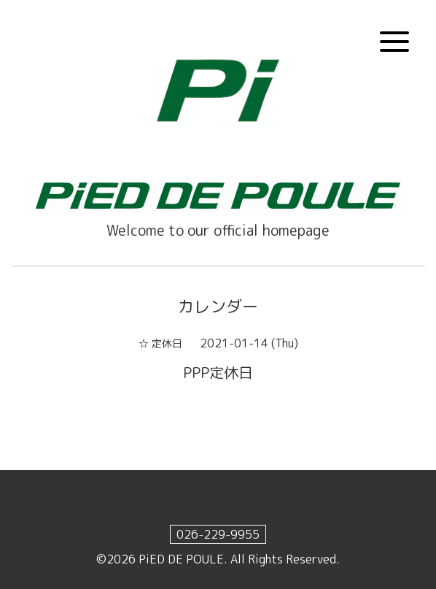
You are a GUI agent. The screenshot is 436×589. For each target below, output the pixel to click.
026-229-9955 (218, 534)
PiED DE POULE (181, 559)
